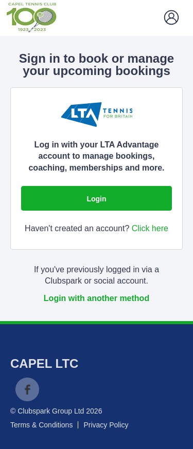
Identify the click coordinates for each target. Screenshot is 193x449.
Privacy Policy (105, 425)
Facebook (27, 389)
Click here (150, 228)
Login (96, 199)
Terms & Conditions (41, 425)
